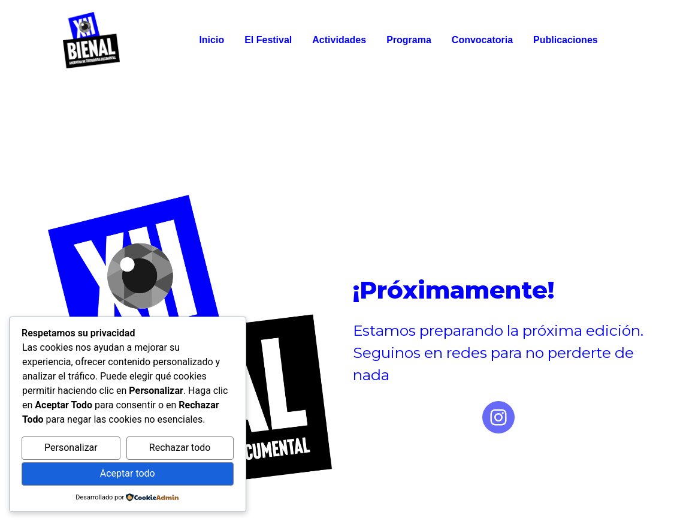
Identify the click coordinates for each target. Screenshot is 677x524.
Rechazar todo (180, 447)
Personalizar (71, 447)
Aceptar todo (127, 473)
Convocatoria (482, 40)
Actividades (339, 40)
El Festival (268, 40)
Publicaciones (565, 40)
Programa (408, 40)
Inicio (211, 40)
